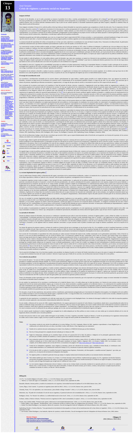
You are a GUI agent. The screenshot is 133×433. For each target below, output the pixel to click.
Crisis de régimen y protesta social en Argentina (7, 63)
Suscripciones (8, 142)
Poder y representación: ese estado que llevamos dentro (7, 71)
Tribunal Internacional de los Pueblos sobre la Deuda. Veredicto (9, 112)
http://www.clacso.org (85, 342)
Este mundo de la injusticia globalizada (9, 117)
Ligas (8, 160)
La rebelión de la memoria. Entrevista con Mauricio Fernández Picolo (7, 52)
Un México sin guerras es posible (9, 109)
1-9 (7, 150)
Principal (9, 145)
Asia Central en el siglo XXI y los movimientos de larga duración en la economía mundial (7, 46)
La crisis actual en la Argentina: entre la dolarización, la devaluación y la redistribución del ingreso (7, 39)
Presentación (4, 34)
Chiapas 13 (9, 156)
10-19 (8, 153)
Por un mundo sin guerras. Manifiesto (9, 106)
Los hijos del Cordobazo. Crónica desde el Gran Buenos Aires (7, 130)
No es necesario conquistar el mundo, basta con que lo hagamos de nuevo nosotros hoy (7, 78)
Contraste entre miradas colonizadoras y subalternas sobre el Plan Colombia (7, 58)
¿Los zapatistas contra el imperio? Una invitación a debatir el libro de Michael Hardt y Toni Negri (7, 85)
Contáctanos (7, 170)
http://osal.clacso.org (98, 342)
